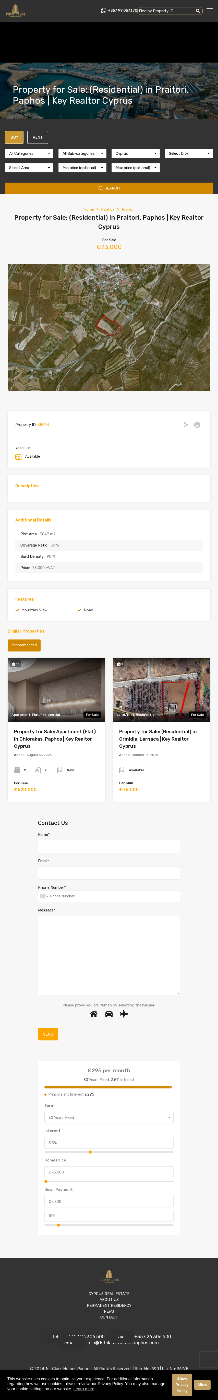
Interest (52, 1131)
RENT (38, 137)
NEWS (109, 1311)
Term (49, 1105)
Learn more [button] (84, 1389)
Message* (46, 910)
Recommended (24, 645)
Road (88, 610)
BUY (14, 137)
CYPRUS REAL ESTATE (109, 1293)
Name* (44, 834)
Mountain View (34, 610)
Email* (43, 861)
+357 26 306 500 (86, 1336)
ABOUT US (109, 1299)
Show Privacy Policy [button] (182, 1385)
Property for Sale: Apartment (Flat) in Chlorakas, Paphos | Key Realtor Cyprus (55, 739)
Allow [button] (202, 1385)
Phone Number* (52, 887)
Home (88, 209)
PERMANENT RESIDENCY (109, 1305)
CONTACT (109, 1317)
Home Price (55, 1160)
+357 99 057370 (122, 11)
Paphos (108, 209)
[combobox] (29, 153)
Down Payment (58, 1189)
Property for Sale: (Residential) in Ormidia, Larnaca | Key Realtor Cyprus (158, 739)
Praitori (128, 209)
